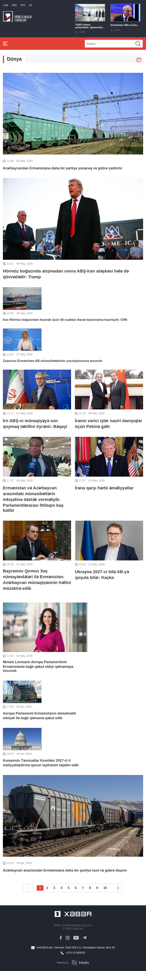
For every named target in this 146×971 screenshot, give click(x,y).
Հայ (5, 5)
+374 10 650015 (75, 952)
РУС (23, 5)
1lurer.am (77, 928)
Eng (14, 5)
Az (30, 5)
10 (105, 888)
